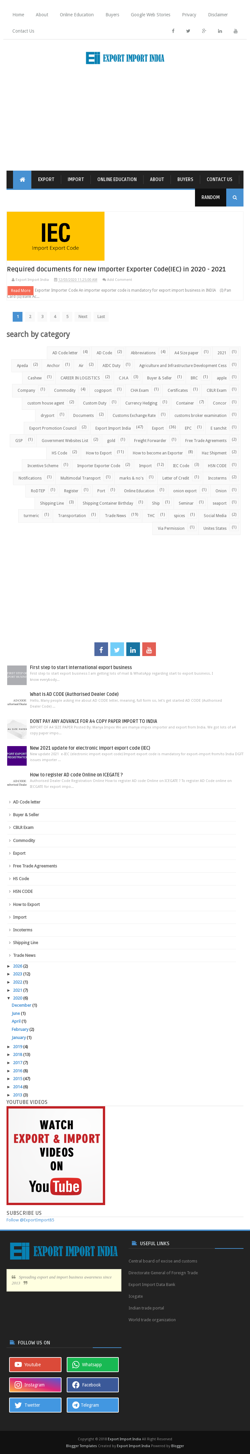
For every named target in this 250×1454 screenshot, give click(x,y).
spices (179, 515)
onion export (185, 490)
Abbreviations (143, 352)
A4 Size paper (186, 352)
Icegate (136, 1295)
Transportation (72, 515)
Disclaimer (218, 14)
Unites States (215, 528)
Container (185, 403)
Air (81, 365)
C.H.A (123, 377)
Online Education (77, 14)
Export (46, 179)
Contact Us (23, 31)
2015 (18, 1078)
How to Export (99, 453)
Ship (156, 503)
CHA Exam (140, 390)
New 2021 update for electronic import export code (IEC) (90, 748)
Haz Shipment (214, 453)
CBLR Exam (217, 390)
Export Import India (113, 428)
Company (26, 390)
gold (111, 440)
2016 (18, 1070)
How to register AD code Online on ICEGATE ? (76, 774)
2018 (18, 1054)
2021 (222, 352)
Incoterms (217, 478)
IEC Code (181, 465)
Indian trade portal (146, 1307)
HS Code (59, 453)
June (16, 1013)
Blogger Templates (81, 1446)
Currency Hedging (141, 403)
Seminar (186, 503)
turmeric (31, 515)
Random (210, 197)
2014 (18, 1086)
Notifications (30, 478)
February (20, 1029)
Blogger (177, 1446)
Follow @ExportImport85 (30, 1219)
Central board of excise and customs (163, 1260)
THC (151, 515)
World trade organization (152, 1319)
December (22, 1004)
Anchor (53, 365)
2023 (18, 973)
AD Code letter (65, 352)
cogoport (103, 390)
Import (76, 179)
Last (103, 316)
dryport (47, 415)
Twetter (27, 1404)
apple (222, 377)
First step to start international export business (81, 667)
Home (18, 14)
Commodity (65, 390)
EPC (188, 428)
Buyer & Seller (159, 377)
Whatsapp (87, 1364)
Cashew (35, 377)
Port (101, 490)
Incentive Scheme (42, 465)
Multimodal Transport (81, 478)
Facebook (86, 1384)
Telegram (85, 1404)
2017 (18, 1062)
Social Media (215, 515)
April (16, 1020)
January (19, 1037)
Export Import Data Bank (152, 1284)
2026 (18, 965)
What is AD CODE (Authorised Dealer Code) (74, 694)
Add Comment (119, 280)
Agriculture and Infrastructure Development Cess (183, 365)
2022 (18, 981)
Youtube (28, 1364)
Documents (83, 415)
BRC (194, 377)
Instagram (30, 1384)
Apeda (22, 365)
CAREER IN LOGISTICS (80, 377)
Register (71, 490)
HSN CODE (217, 465)
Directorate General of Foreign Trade (163, 1272)
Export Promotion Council (52, 428)
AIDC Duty (111, 365)
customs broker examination (200, 415)
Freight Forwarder (150, 440)
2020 (18, 998)
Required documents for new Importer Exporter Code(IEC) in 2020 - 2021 (118, 269)
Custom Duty (94, 403)
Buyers (112, 14)
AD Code (104, 352)
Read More (20, 290)
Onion (221, 490)
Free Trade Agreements (206, 440)
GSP (19, 440)
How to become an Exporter (158, 453)
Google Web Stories (150, 14)
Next (84, 316)
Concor (220, 403)
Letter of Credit (175, 478)
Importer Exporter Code (98, 465)
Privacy (189, 14)
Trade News (115, 515)
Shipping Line (52, 503)
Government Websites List (65, 440)
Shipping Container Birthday (108, 503)
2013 (18, 1094)
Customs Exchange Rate (134, 415)
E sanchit (219, 428)
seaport (220, 503)
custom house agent (45, 403)
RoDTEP (38, 490)
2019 (18, 1046)
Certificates (178, 390)
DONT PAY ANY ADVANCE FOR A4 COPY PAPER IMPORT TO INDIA (93, 721)
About (42, 14)
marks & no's (131, 478)
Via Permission (171, 528)
